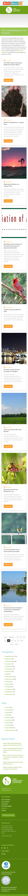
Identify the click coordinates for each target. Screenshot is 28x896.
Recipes (3, 810)
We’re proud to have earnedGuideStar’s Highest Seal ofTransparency (9, 889)
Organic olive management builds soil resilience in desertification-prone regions (13, 750)
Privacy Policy (5, 851)
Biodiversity (8, 658)
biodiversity (8, 717)
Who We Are (5, 801)
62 (24, 637)
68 (22, 640)
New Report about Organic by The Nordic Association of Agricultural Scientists (13, 246)
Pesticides (8, 684)
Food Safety (8, 671)
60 (17, 637)
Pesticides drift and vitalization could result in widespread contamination (13, 609)
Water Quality (9, 694)
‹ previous (11, 637)
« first (5, 637)
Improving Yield (9, 679)
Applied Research (10, 656)
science (7, 707)
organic (7, 712)
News (5, 1)
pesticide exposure (10, 730)
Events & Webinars (13, 1)
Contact (22, 1)
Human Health (9, 676)
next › (11, 644)
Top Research (9, 689)
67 (18, 640)
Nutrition (7, 681)
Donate (7, 3)
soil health (8, 725)
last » (16, 644)
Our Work (4, 804)
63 (5, 640)
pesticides (8, 710)
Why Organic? (5, 799)
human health (9, 727)
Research (4, 808)
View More (8, 80)
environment (8, 720)
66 (15, 640)
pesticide (7, 722)
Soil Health (8, 686)
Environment (8, 666)
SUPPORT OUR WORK (8, 815)
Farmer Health (9, 669)
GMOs (7, 674)
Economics (8, 664)
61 (20, 637)
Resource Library (6, 806)
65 (12, 640)
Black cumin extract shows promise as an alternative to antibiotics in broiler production (13, 756)
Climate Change (9, 661)
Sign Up (15, 3)
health (7, 715)
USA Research (9, 691)
